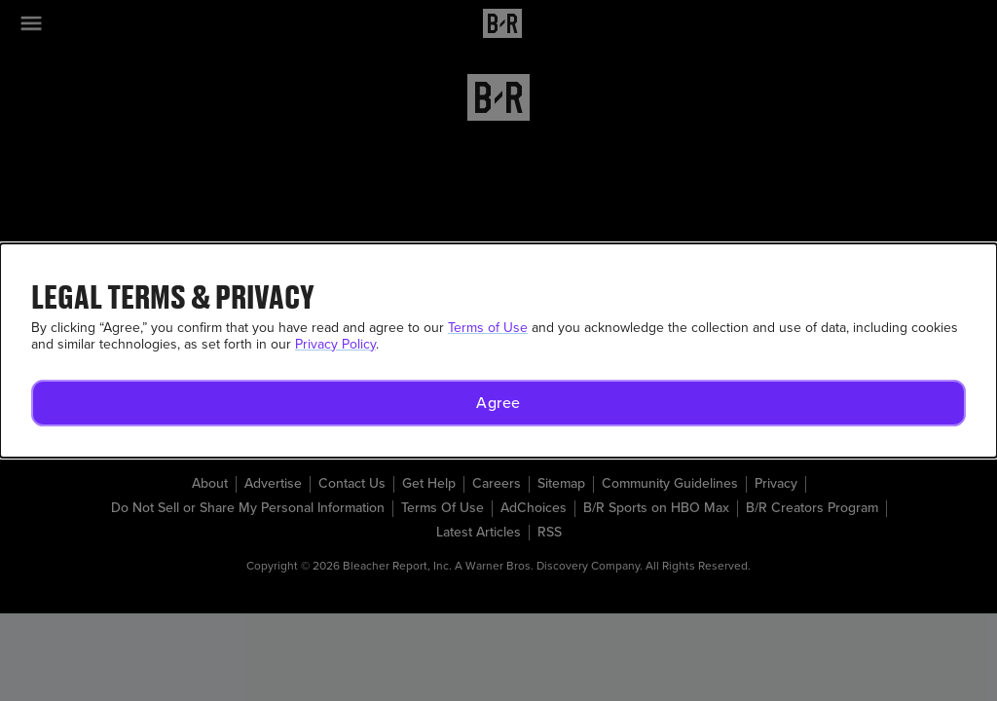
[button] (498, 403)
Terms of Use (488, 327)
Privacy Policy (335, 344)
